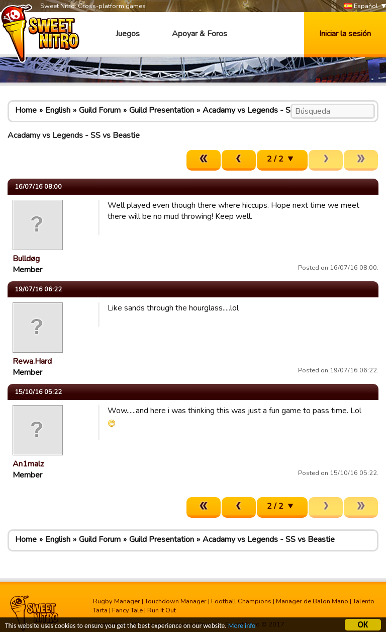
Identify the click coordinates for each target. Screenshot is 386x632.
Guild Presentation (161, 110)
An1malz (28, 463)
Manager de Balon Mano (312, 601)
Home (26, 110)
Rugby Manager (116, 601)
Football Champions (241, 601)
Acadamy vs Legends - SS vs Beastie (269, 110)
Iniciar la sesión (345, 33)
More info (241, 626)
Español (361, 6)
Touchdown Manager (176, 601)
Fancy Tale (127, 610)
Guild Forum (100, 110)
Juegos (128, 33)
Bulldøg (26, 258)
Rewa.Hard (32, 361)
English (57, 110)
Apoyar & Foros (199, 33)
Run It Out (161, 610)
